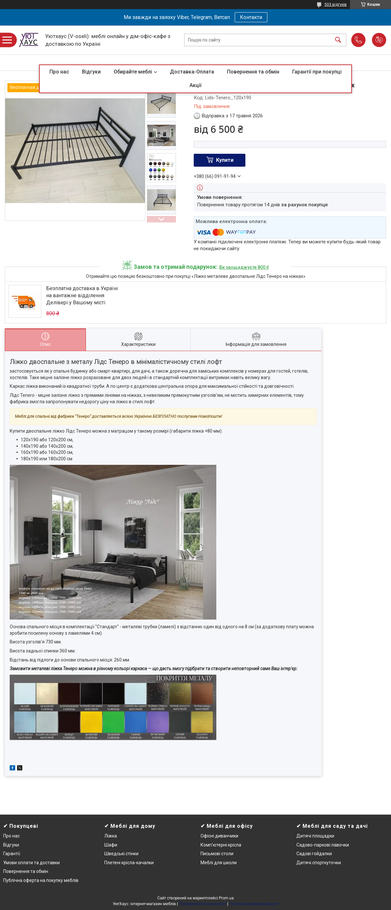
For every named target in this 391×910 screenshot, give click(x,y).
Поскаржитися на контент (202, 904)
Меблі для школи (219, 862)
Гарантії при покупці (317, 72)
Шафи (110, 844)
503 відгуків (335, 4)
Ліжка (110, 835)
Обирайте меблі (133, 72)
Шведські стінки (121, 853)
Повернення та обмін (253, 72)
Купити (224, 160)
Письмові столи (217, 853)
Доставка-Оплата (192, 72)
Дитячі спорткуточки (318, 862)
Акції (195, 85)
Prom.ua (226, 898)
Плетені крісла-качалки (129, 862)
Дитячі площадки (315, 835)
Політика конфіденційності (254, 904)
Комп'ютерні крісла (221, 844)
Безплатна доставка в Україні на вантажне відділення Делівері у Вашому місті (82, 295)
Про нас (59, 72)
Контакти (251, 17)
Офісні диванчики (219, 835)
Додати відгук (379, 40)
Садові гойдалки (314, 853)
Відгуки (91, 72)
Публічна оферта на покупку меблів (40, 880)
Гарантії (11, 853)
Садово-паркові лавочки (322, 844)
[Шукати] (338, 40)
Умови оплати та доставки (31, 862)
